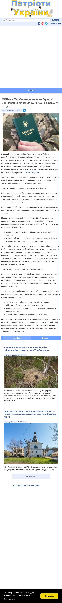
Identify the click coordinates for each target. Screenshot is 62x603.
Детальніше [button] (9, 599)
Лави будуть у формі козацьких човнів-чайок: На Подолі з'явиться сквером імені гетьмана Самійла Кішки (30, 414)
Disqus (45, 338)
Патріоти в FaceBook (25, 485)
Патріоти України (31, 172)
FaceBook (16, 338)
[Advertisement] (30, 56)
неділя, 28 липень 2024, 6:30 (12, 110)
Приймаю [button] (49, 596)
